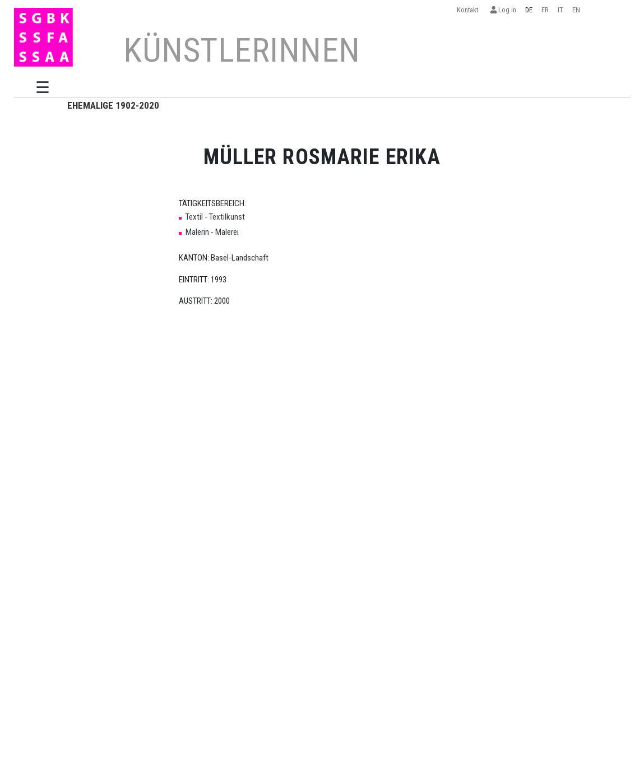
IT (560, 10)
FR (545, 10)
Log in (503, 10)
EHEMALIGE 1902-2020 (113, 105)
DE (528, 10)
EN (576, 10)
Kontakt (469, 10)
